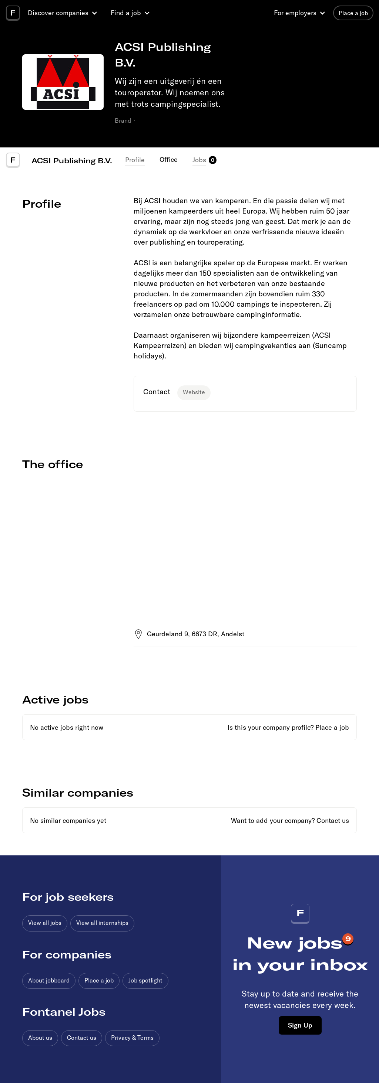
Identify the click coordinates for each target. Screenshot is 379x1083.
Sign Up (300, 1025)
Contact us (332, 820)
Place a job (332, 727)
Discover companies (58, 12)
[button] (63, 13)
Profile (135, 160)
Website (194, 392)
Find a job (126, 12)
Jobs (199, 160)
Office (169, 159)
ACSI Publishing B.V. (71, 160)
